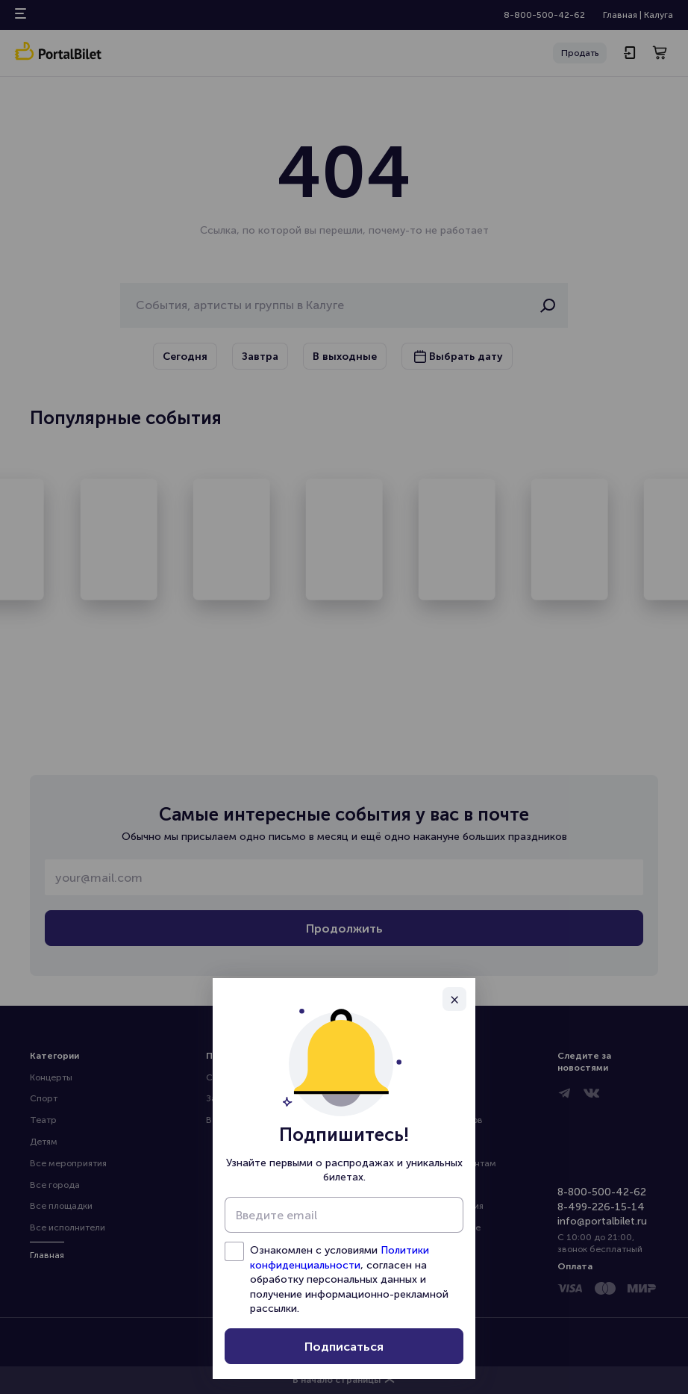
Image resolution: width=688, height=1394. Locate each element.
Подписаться (344, 1346)
